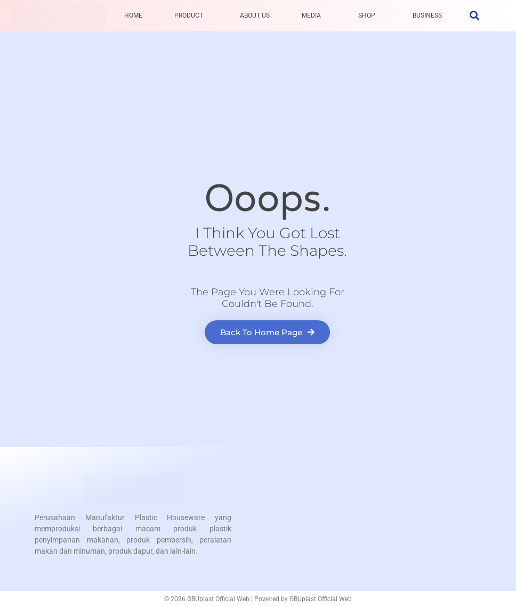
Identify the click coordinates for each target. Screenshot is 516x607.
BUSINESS (427, 15)
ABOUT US (255, 15)
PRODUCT (188, 15)
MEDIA (311, 15)
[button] (474, 16)
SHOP (366, 15)
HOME (133, 15)
